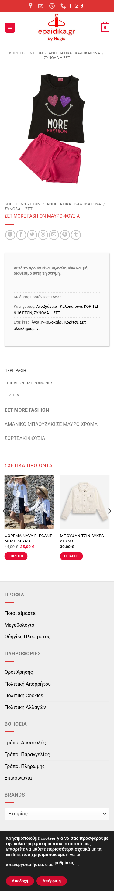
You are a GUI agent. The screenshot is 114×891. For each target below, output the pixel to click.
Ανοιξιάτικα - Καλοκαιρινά (74, 53)
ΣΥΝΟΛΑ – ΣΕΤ (57, 57)
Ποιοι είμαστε (20, 613)
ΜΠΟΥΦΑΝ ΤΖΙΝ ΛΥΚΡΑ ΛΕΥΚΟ (82, 538)
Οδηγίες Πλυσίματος (27, 636)
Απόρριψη (52, 881)
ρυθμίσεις (64, 863)
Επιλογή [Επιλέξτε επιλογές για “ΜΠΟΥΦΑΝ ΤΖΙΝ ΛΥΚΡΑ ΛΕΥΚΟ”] (71, 556)
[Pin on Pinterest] (65, 235)
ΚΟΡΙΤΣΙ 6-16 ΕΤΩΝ (26, 53)
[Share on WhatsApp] (10, 235)
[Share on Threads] (43, 235)
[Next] (109, 523)
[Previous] (5, 523)
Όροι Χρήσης (19, 672)
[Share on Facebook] (21, 235)
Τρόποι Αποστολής (25, 742)
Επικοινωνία (18, 778)
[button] (10, 28)
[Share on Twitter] (32, 235)
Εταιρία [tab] (12, 395)
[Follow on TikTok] (82, 6)
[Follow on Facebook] (70, 6)
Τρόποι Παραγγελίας (27, 754)
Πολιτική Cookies (24, 695)
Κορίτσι (71, 322)
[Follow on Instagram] (76, 6)
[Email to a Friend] (54, 235)
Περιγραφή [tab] (15, 370)
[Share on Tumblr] (76, 235)
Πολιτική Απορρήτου (28, 684)
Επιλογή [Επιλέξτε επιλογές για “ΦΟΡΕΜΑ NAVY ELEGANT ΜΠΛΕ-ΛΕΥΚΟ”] (16, 556)
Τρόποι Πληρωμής (25, 766)
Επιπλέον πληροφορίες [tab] (29, 383)
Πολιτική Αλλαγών (25, 707)
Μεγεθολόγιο (19, 625)
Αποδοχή (20, 881)
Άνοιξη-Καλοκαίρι (47, 322)
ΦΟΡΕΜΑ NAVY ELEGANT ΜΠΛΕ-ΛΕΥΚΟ (28, 538)
